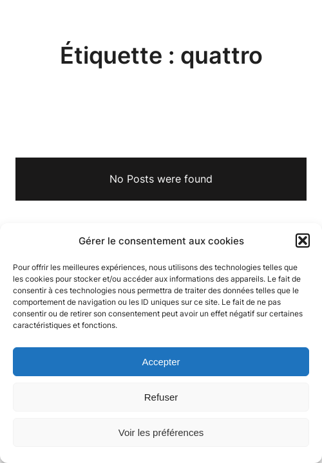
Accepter (161, 361)
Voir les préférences (161, 432)
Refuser (161, 397)
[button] (302, 240)
